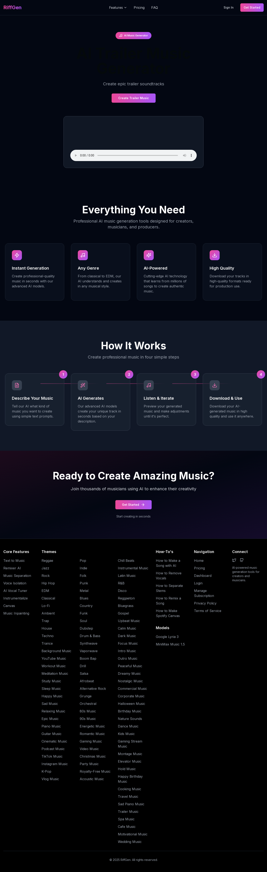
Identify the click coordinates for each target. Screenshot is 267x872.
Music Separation (17, 576)
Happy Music (52, 696)
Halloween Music (131, 704)
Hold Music (127, 769)
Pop (83, 560)
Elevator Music (129, 761)
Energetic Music (92, 726)
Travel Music (128, 796)
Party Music (89, 764)
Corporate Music (131, 696)
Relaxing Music (53, 711)
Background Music (56, 651)
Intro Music (127, 651)
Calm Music (127, 628)
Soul (83, 621)
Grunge (86, 696)
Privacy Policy (205, 603)
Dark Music (127, 636)
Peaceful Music (130, 666)
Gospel (123, 613)
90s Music (88, 719)
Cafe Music (127, 827)
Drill (83, 666)
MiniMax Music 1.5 (170, 644)
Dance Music (128, 726)
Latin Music (127, 576)
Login (198, 583)
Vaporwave (89, 651)
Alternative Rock (93, 688)
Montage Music (130, 754)
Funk (84, 613)
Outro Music (127, 658)
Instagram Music (55, 764)
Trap (45, 621)
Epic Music (50, 719)
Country (86, 606)
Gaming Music (91, 741)
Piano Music (51, 726)
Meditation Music (55, 673)
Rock (46, 576)
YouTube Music (54, 658)
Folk (83, 576)
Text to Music (14, 560)
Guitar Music (52, 734)
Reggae (47, 560)
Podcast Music (53, 749)
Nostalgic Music (130, 681)
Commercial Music (132, 688)
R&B (121, 583)
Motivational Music (132, 834)
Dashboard (203, 576)
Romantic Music (92, 734)
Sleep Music (51, 688)
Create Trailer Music (133, 98)
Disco (122, 591)
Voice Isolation (14, 583)
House (47, 628)
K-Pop (46, 771)
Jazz (45, 568)
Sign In (229, 7)
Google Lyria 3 (167, 637)
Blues (84, 598)
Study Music (51, 681)
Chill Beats (126, 560)
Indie (83, 568)
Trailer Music (128, 811)
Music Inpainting (16, 613)
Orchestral (88, 704)
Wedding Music (130, 842)
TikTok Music (52, 756)
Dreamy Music (129, 673)
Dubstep (86, 628)
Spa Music (126, 819)
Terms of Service (207, 611)
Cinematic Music (54, 741)
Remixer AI (12, 568)
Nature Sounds (130, 719)
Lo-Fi (46, 606)
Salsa (84, 673)
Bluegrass (126, 606)
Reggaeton (126, 598)
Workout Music (54, 666)
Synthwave (88, 643)
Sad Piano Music (131, 804)
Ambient (48, 613)
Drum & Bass (90, 636)
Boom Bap (88, 658)
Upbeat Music (129, 621)
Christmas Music (93, 756)
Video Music (89, 749)
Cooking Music (129, 789)
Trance (47, 643)
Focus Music (128, 643)
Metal (84, 591)
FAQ (154, 7)
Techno (48, 636)
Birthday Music (129, 711)
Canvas (9, 606)
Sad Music (50, 704)
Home (199, 560)
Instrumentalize (15, 598)
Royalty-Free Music (95, 771)
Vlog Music (50, 779)
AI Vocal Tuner (15, 591)
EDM (45, 591)
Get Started (252, 7)
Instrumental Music (133, 568)
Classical (48, 598)
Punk (84, 583)
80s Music (88, 711)
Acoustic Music (92, 779)
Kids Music (126, 734)
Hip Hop (48, 583)
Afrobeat (87, 681)
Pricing (139, 7)
